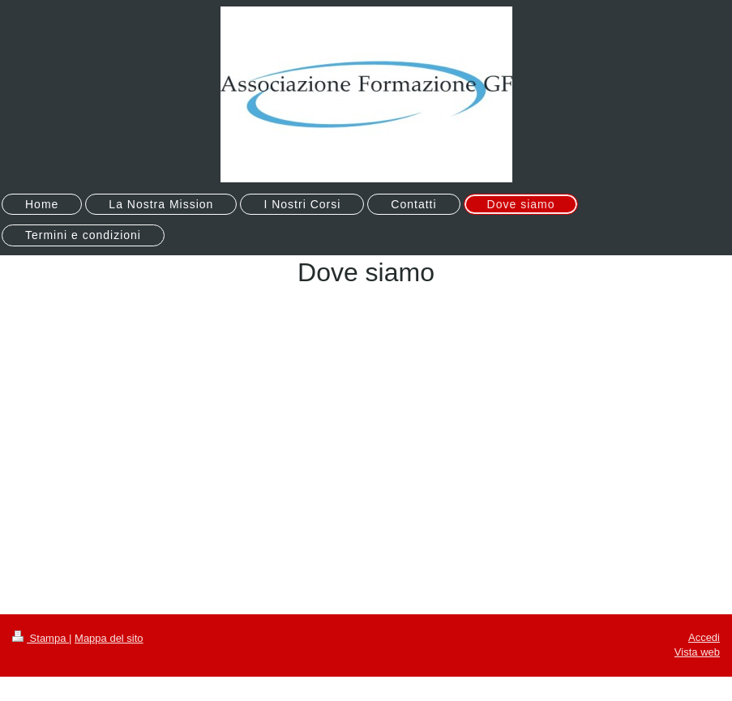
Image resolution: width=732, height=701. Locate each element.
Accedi (704, 637)
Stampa (40, 638)
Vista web (697, 652)
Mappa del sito (109, 638)
